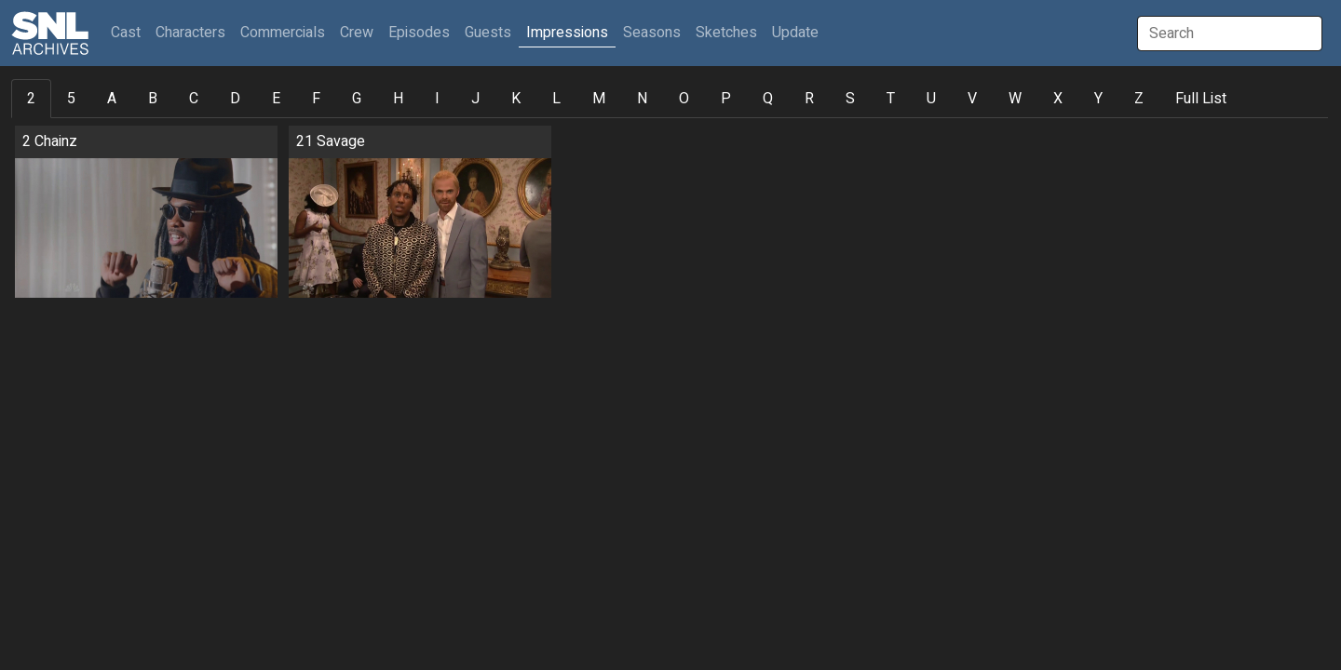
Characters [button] (190, 32)
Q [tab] (768, 98)
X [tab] (1058, 98)
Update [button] (795, 32)
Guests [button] (488, 32)
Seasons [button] (652, 32)
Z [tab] (1139, 98)
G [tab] (356, 98)
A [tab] (111, 98)
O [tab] (684, 98)
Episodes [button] (419, 32)
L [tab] (556, 98)
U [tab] (931, 98)
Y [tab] (1098, 98)
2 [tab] (31, 98)
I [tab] (437, 98)
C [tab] (193, 98)
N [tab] (642, 98)
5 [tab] (71, 98)
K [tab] (516, 98)
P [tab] (726, 98)
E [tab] (276, 98)
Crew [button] (356, 32)
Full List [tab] (1200, 98)
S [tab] (850, 98)
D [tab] (235, 98)
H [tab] (398, 98)
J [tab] (475, 98)
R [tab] (809, 98)
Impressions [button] (567, 32)
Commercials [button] (282, 32)
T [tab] (891, 98)
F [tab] (316, 98)
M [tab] (598, 98)
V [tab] (972, 98)
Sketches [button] (726, 32)
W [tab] (1015, 98)
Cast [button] (129, 32)
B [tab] (152, 98)
